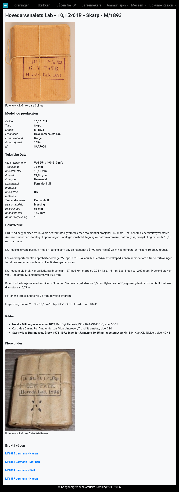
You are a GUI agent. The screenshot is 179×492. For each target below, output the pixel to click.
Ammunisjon (116, 5)
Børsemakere (91, 5)
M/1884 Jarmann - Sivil (20, 470)
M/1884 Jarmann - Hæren (21, 453)
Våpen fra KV (66, 5)
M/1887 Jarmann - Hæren (21, 478)
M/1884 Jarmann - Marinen (22, 462)
